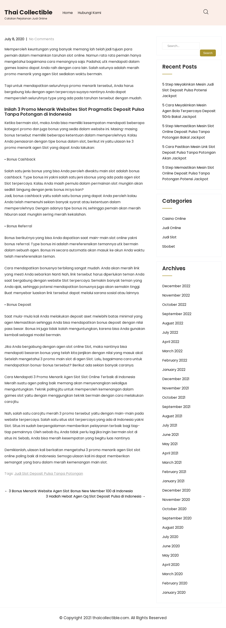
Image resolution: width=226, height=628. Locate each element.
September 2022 (176, 313)
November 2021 (175, 388)
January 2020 (174, 592)
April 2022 (170, 341)
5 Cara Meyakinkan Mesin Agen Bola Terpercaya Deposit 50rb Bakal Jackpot (189, 111)
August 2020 (172, 527)
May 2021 (170, 443)
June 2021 (170, 434)
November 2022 (176, 295)
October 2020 (174, 508)
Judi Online (171, 227)
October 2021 (173, 397)
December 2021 (175, 378)
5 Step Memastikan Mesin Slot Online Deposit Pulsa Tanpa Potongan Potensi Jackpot (188, 173)
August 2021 (172, 416)
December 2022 (176, 286)
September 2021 (176, 406)
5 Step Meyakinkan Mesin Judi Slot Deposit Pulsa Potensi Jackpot (188, 90)
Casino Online (174, 218)
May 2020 (170, 555)
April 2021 (170, 453)
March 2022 (172, 351)
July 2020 (170, 536)
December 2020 (176, 490)
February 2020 (174, 583)
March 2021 (172, 462)
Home (67, 12)
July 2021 (169, 425)
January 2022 (173, 369)
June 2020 (171, 546)
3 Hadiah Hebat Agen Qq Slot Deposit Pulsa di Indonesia (96, 496)
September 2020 (177, 518)
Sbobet (168, 246)
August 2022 (172, 323)
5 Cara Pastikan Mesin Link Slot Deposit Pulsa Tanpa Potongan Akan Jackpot (189, 152)
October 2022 (174, 304)
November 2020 (176, 499)
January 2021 (173, 481)
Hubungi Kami (89, 12)
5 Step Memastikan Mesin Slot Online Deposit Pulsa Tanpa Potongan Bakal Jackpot (188, 131)
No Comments (41, 39)
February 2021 (174, 471)
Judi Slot (169, 237)
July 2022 (170, 332)
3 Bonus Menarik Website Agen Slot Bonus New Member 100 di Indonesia (68, 491)
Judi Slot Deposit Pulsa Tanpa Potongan (48, 473)
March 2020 (172, 573)
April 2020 (170, 564)
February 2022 (174, 360)
